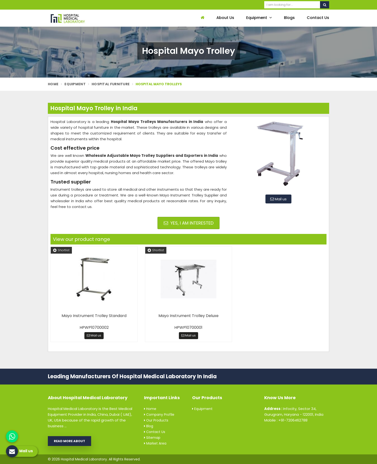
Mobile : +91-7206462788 (286, 420)
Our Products (156, 420)
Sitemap (152, 437)
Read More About (69, 441)
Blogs (289, 17)
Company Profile (159, 414)
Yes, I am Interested (189, 223)
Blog (148, 426)
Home (53, 84)
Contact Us (318, 17)
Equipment (259, 17)
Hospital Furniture (111, 84)
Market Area (155, 443)
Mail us (278, 198)
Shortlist (61, 250)
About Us (225, 17)
